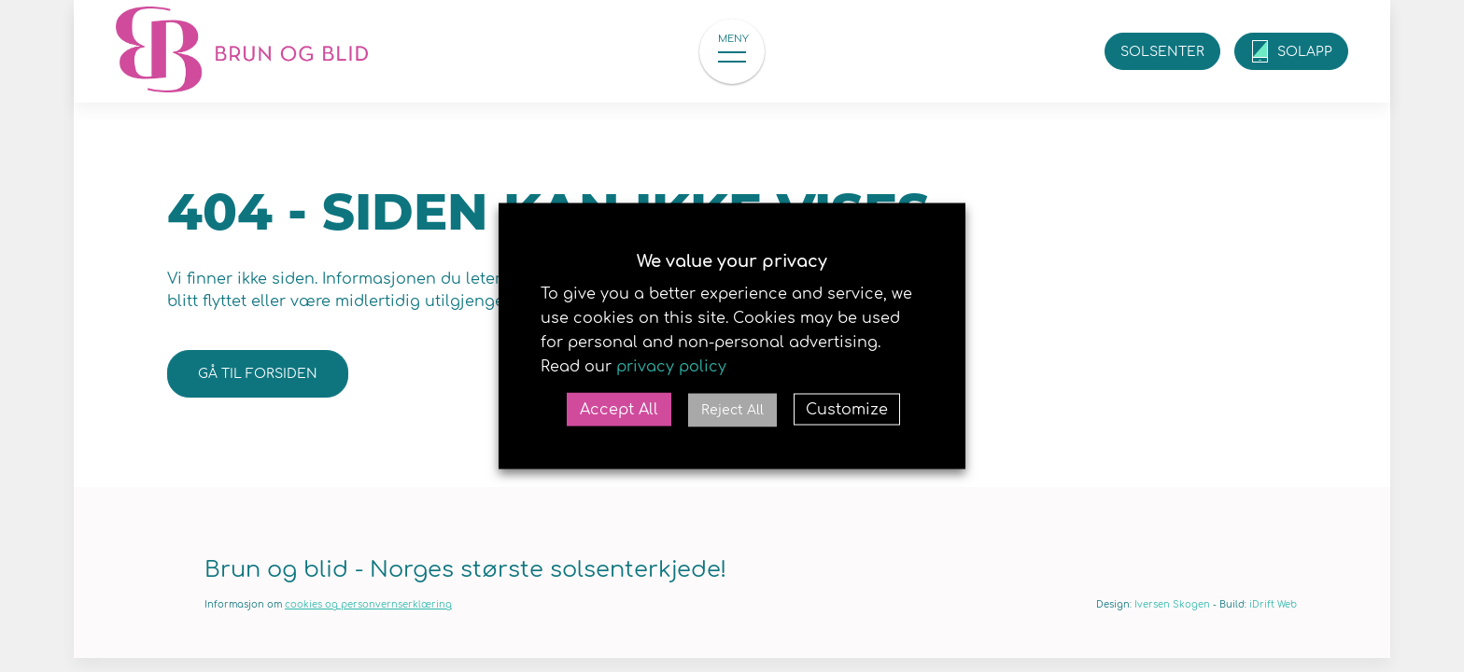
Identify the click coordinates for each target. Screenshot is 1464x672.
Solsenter (1162, 52)
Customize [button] (847, 409)
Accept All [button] (619, 409)
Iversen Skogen (1172, 604)
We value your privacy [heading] (732, 261)
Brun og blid (242, 51)
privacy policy (671, 366)
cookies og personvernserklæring (368, 604)
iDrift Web (1273, 604)
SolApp (1304, 52)
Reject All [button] (732, 410)
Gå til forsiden (257, 374)
